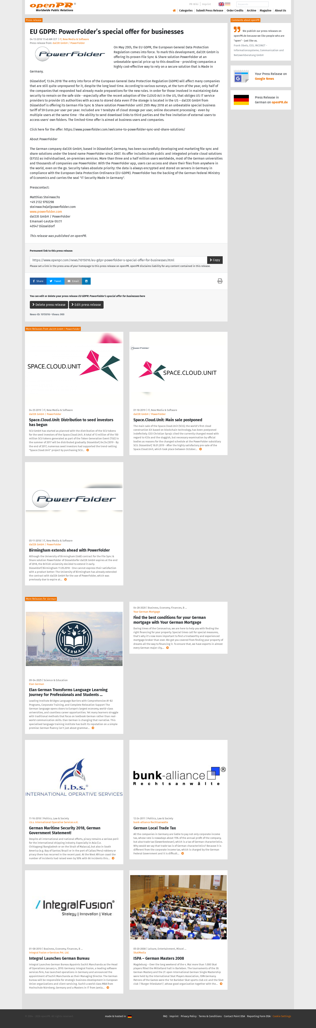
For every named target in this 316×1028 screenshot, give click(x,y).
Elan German (36, 684)
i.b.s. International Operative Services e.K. (53, 822)
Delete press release (48, 305)
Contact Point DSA (234, 1016)
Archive (251, 10)
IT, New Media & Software (74, 39)
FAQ (165, 1016)
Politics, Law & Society (56, 818)
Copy (215, 260)
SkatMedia (139, 952)
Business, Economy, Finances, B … (167, 607)
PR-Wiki (194, 4)
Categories (186, 10)
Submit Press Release (209, 10)
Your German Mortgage (146, 611)
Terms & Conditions (210, 1016)
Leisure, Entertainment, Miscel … (167, 948)
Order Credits (235, 10)
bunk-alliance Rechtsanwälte (150, 822)
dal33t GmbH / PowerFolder (69, 43)
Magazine (265, 10)
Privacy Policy (188, 1016)
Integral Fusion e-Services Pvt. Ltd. (49, 952)
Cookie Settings (282, 1016)
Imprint (206, 4)
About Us (280, 10)
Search (277, 4)
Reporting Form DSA (258, 1016)
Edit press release (86, 305)
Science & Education (56, 680)
